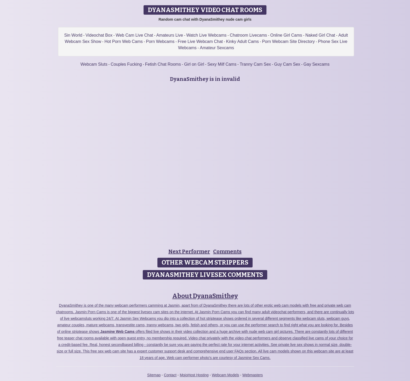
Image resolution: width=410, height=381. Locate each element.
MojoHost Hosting (194, 375)
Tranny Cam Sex (255, 64)
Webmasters (252, 375)
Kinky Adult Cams (242, 41)
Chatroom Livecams (248, 35)
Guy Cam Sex (287, 64)
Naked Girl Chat (320, 35)
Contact (170, 375)
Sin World (73, 35)
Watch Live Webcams (206, 35)
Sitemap (154, 375)
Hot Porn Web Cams (123, 41)
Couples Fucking (126, 64)
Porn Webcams (160, 41)
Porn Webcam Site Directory (288, 41)
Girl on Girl (194, 64)
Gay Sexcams (317, 64)
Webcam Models (225, 375)
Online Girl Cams (286, 35)
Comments (227, 251)
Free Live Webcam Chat (200, 41)
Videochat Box (99, 35)
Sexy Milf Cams (221, 64)
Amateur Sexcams (217, 48)
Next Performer (189, 251)
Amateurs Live (169, 35)
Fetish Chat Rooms (163, 64)
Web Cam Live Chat (134, 35)
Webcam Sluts (94, 64)
